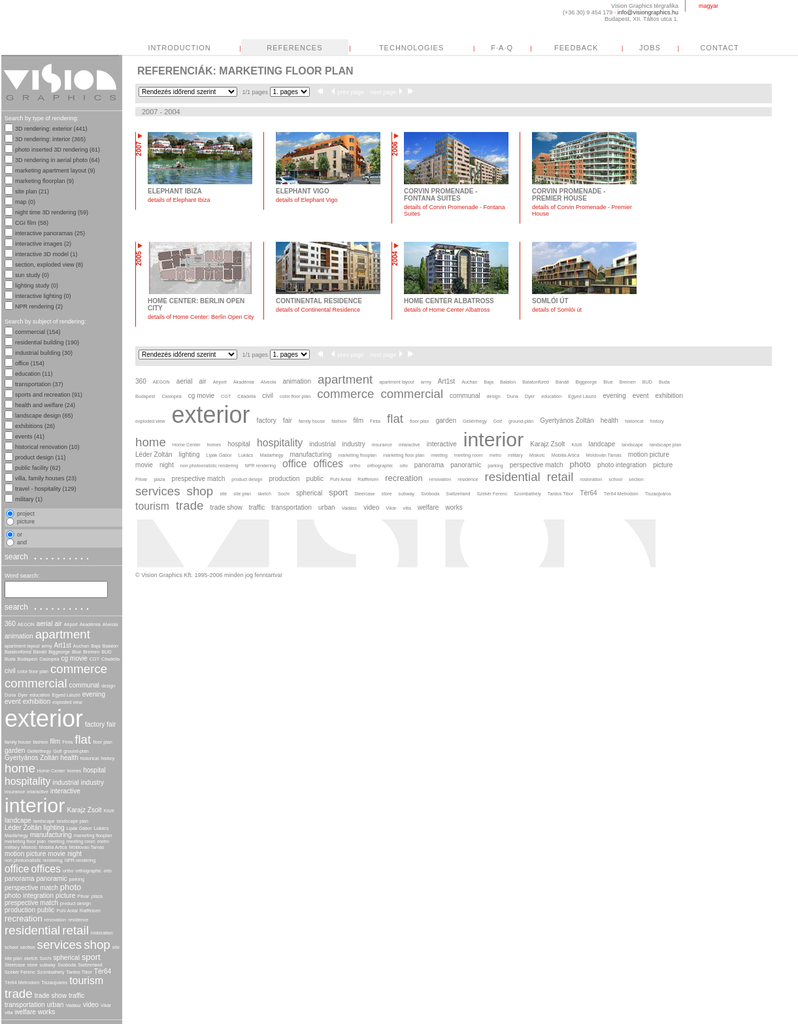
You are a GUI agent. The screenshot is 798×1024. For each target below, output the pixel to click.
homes (74, 771)
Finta (67, 742)
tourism (86, 980)
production (20, 910)
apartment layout (22, 646)
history (107, 758)
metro (103, 841)
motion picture (25, 853)
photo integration (29, 895)
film (55, 741)
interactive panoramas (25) (50, 233)
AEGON (26, 624)
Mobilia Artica (53, 847)
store (32, 965)
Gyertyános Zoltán (31, 757)
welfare (25, 1012)
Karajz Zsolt (84, 810)
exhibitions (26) (35, 426)
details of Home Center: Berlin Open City (201, 317)
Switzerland (90, 965)
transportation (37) (39, 384)
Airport (71, 624)
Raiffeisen (90, 911)
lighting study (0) (36, 285)
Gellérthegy (39, 751)
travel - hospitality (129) (45, 489)
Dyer (22, 695)
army (47, 646)
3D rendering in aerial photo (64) (57, 160)
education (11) (34, 374)
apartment (62, 634)
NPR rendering (80, 860)
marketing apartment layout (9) (55, 170)
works (46, 1012)
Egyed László (66, 695)
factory (95, 724)
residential (32, 930)
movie (56, 853)
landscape (44, 821)
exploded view (67, 702)
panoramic (51, 878)
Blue (76, 652)
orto (107, 871)
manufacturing (51, 834)
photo (70, 887)
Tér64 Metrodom (22, 982)
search (48, 556)
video (91, 1004)
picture (65, 895)
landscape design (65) (44, 415)
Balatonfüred (18, 652)
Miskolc (29, 847)
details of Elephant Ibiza (179, 200)
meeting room (81, 841)
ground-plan (75, 751)
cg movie (74, 658)
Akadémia (90, 624)
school (11, 947)
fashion (40, 742)
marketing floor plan (25, 841)
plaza (97, 896)
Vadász (72, 1005)
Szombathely (51, 972)
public (45, 910)
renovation (55, 920)
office (17, 868)
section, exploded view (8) (49, 264)
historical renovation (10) (47, 447)
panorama (19, 878)
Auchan (81, 646)
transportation (25, 1004)
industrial (65, 782)
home (20, 768)
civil (10, 670)
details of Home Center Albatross (447, 309)
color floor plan (33, 671)
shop (97, 944)
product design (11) (40, 457)
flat (83, 739)
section (27, 947)
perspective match (31, 887)
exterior (44, 718)
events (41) (29, 436)
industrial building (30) (44, 353)
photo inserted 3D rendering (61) (57, 149)
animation (19, 636)
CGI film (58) (31, 223)
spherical (67, 957)
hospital (94, 770)
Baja (95, 646)
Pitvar (83, 896)
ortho (68, 871)
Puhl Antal (66, 911)
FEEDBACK (699, 48)
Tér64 (102, 971)
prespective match (31, 902)
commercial (36, 683)
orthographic (88, 871)
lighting (54, 827)
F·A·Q (625, 48)
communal (84, 685)
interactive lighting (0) (43, 296)
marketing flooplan (93, 835)
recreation (23, 918)
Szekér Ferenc (20, 972)
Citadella (110, 659)
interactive (65, 791)
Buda (10, 659)
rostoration (102, 933)
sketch (31, 958)
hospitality (27, 781)
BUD (107, 652)
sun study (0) (32, 275)
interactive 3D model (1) (46, 254)
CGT (94, 659)
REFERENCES (417, 48)
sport (91, 957)
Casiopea (49, 659)
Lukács (101, 828)
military (12, 847)
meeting (56, 841)
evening (93, 694)
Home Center (51, 771)
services (59, 944)
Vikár (106, 1005)
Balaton (110, 646)
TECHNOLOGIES (534, 48)
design (108, 686)
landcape (18, 820)
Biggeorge (59, 652)
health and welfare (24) (45, 405)
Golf (57, 751)
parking (76, 879)
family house (18, 742)
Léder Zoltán (23, 827)
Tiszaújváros (54, 982)
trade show (51, 995)
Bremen (91, 652)
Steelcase (15, 965)
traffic (76, 995)
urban (55, 1004)
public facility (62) (38, 468)
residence (78, 920)
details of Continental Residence (318, 309)
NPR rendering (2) (39, 306)
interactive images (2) (43, 243)
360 (10, 623)
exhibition (37, 701)
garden (15, 750)
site (116, 947)
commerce (78, 669)
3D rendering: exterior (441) (51, 128)
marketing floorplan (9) (44, 181)
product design (75, 903)
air (57, 623)
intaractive (37, 792)
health (69, 757)
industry (92, 782)
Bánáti (39, 652)
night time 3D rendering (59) (51, 212)
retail (75, 930)
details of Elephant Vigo (306, 200)
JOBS (773, 48)
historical (89, 758)
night (74, 853)
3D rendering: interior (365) (50, 139)
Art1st (62, 645)
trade (19, 993)
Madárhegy (16, 835)
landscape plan (72, 821)
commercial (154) (38, 332)
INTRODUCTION (302, 48)
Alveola (110, 624)
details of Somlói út (557, 309)
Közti (109, 811)
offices (46, 868)
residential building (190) (47, 342)
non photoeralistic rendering (34, 860)
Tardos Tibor (79, 972)
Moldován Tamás (86, 847)
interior (35, 805)
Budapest (27, 659)
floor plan (102, 742)
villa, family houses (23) (45, 478)
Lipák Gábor (79, 828)
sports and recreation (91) (48, 394)
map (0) (25, 202)
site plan (13, 958)
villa (8, 1013)
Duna (10, 695)
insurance (15, 792)
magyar (708, 6)
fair (111, 724)
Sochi (46, 958)
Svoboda (67, 965)
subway (48, 965)
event (13, 701)
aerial (45, 623)
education (39, 695)
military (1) (28, 499)
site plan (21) (32, 191)
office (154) (29, 363)
